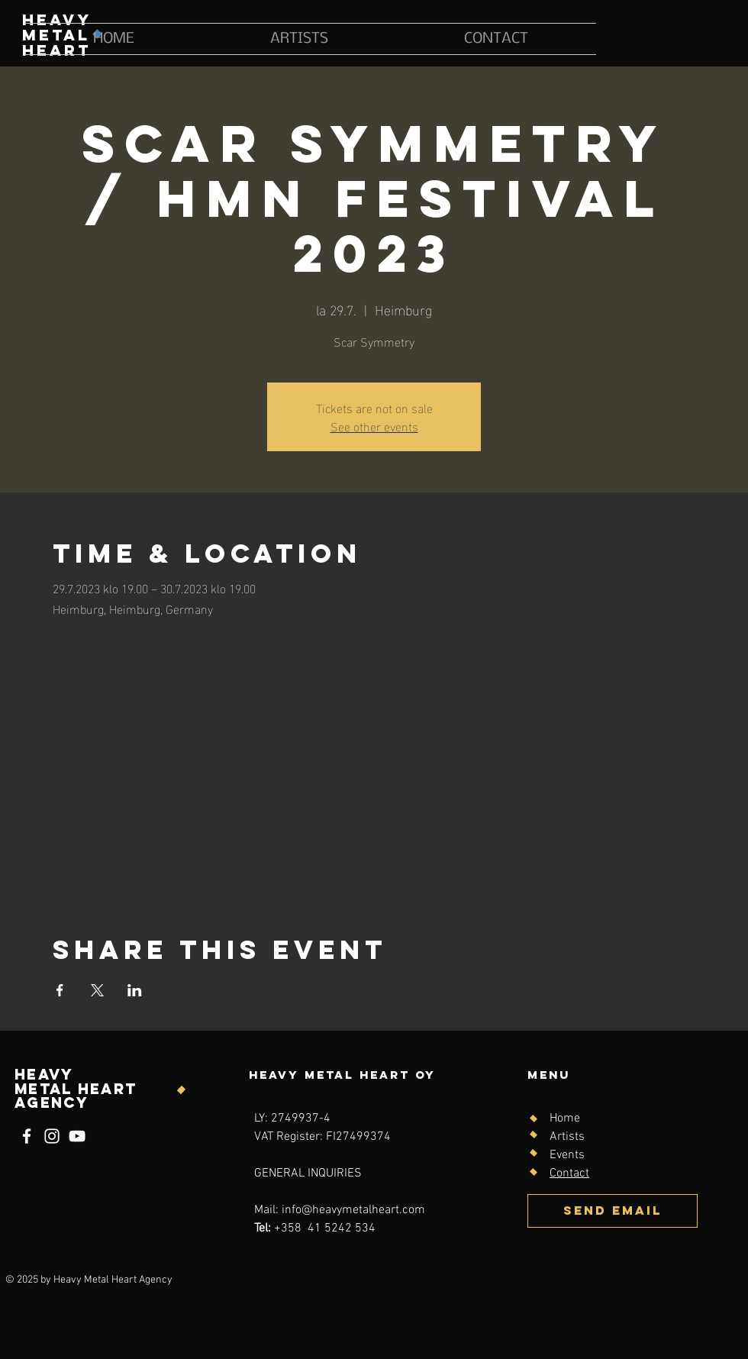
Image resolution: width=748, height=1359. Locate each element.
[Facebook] (27, 1136)
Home (565, 1118)
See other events (374, 426)
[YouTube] (77, 1136)
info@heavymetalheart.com (353, 1210)
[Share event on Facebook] (60, 990)
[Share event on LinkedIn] (134, 990)
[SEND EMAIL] (612, 1211)
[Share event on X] (97, 990)
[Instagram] (52, 1136)
